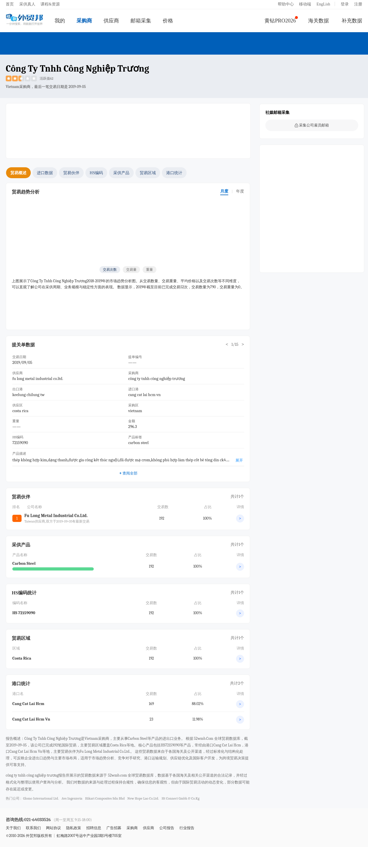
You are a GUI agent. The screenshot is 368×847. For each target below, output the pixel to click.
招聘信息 (93, 828)
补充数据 (352, 21)
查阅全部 (128, 473)
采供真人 (27, 4)
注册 (358, 4)
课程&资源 (50, 4)
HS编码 (96, 172)
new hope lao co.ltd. (143, 798)
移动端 (305, 4)
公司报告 (166, 828)
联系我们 (33, 828)
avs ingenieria (72, 798)
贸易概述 (18, 172)
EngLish (323, 4)
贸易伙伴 (71, 172)
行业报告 (186, 828)
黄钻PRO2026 (280, 21)
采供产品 (121, 172)
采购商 (84, 21)
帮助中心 (286, 4)
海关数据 (318, 21)
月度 (224, 191)
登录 (345, 4)
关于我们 (13, 828)
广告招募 (113, 828)
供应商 (111, 21)
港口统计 (174, 172)
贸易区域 (148, 172)
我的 (60, 21)
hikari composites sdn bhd (105, 798)
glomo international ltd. (41, 798)
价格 (168, 21)
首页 (10, 4)
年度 (240, 191)
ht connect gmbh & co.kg (180, 798)
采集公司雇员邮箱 (312, 125)
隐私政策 (73, 828)
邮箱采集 (141, 21)
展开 (239, 460)
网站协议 (53, 828)
